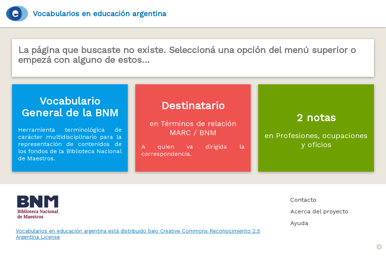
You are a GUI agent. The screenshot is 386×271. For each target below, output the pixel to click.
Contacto (303, 199)
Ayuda (299, 223)
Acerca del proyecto (319, 211)
